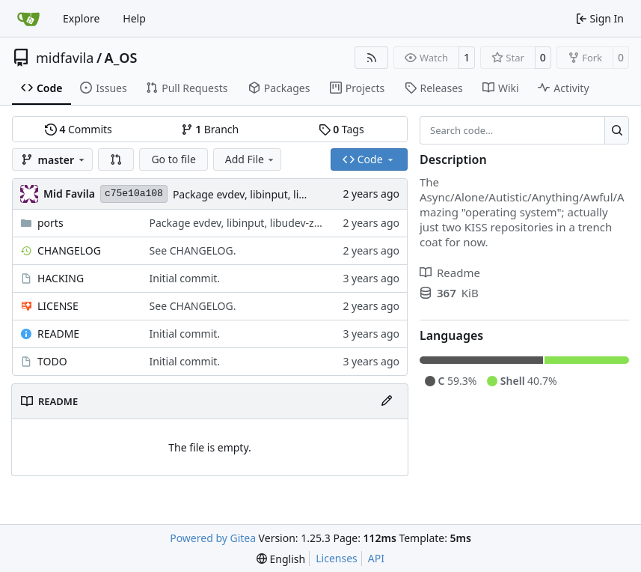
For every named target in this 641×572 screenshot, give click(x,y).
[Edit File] (387, 401)
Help (134, 18)
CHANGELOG (69, 250)
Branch (210, 129)
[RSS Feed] (372, 57)
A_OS (121, 57)
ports (50, 223)
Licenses (337, 558)
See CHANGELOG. (193, 250)
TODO (52, 361)
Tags (341, 129)
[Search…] (616, 130)
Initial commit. (185, 278)
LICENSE (58, 306)
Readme (450, 272)
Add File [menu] (250, 159)
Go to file (173, 159)
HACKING (60, 278)
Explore (81, 18)
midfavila (64, 57)
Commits (78, 129)
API (376, 558)
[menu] (281, 559)
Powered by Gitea (213, 538)
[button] (116, 159)
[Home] (28, 18)
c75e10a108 (134, 193)
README (58, 333)
